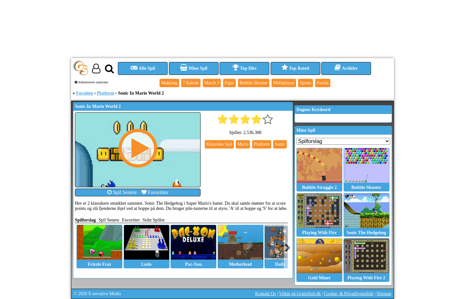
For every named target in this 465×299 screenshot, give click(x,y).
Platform (105, 93)
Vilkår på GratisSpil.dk (300, 293)
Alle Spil (142, 68)
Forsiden (84, 93)
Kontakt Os (265, 293)
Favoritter (155, 192)
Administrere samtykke (91, 82)
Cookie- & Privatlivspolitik (348, 293)
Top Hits (244, 68)
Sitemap (384, 293)
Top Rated (295, 68)
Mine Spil (193, 68)
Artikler (346, 68)
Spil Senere (122, 192)
